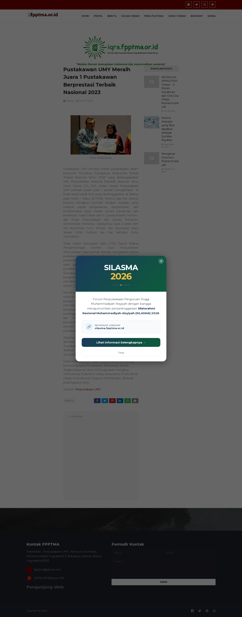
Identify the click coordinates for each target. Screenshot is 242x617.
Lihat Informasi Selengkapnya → (121, 342)
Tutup (121, 352)
